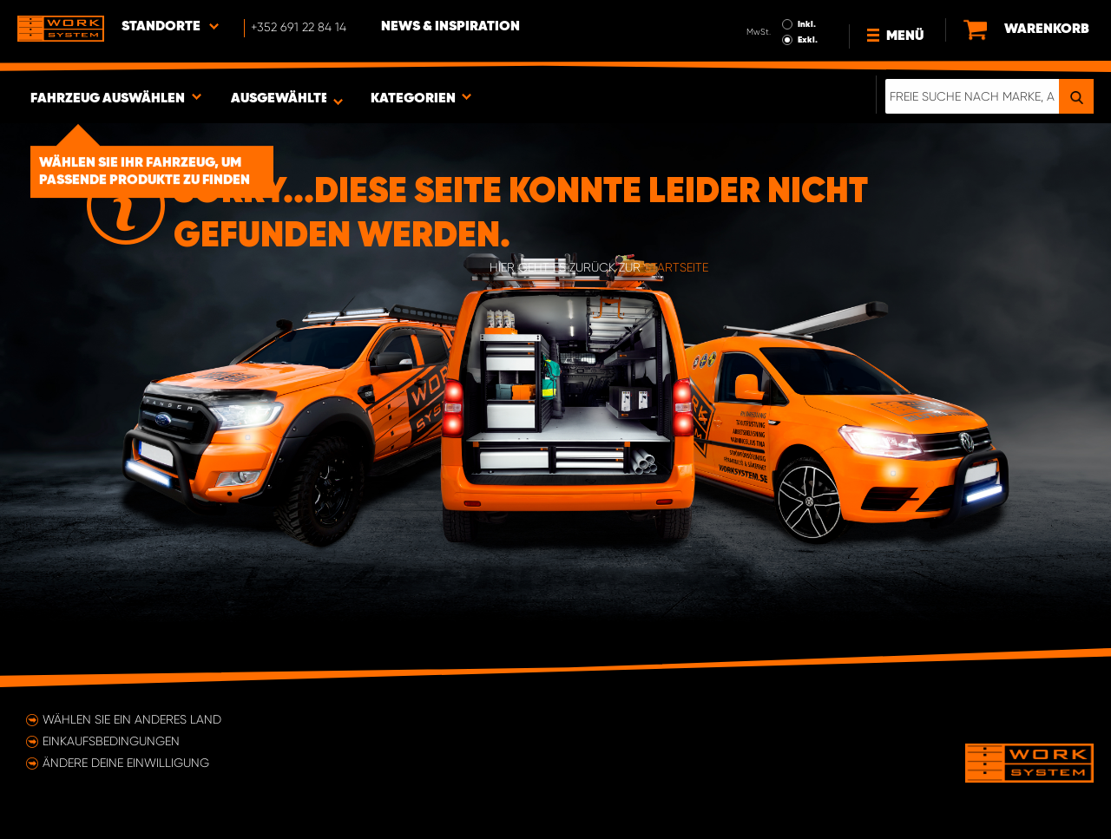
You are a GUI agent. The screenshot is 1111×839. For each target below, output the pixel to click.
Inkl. (807, 24)
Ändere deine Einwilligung (126, 763)
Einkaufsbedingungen (111, 741)
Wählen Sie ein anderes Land (132, 719)
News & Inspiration (450, 27)
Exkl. (808, 40)
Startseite (676, 267)
